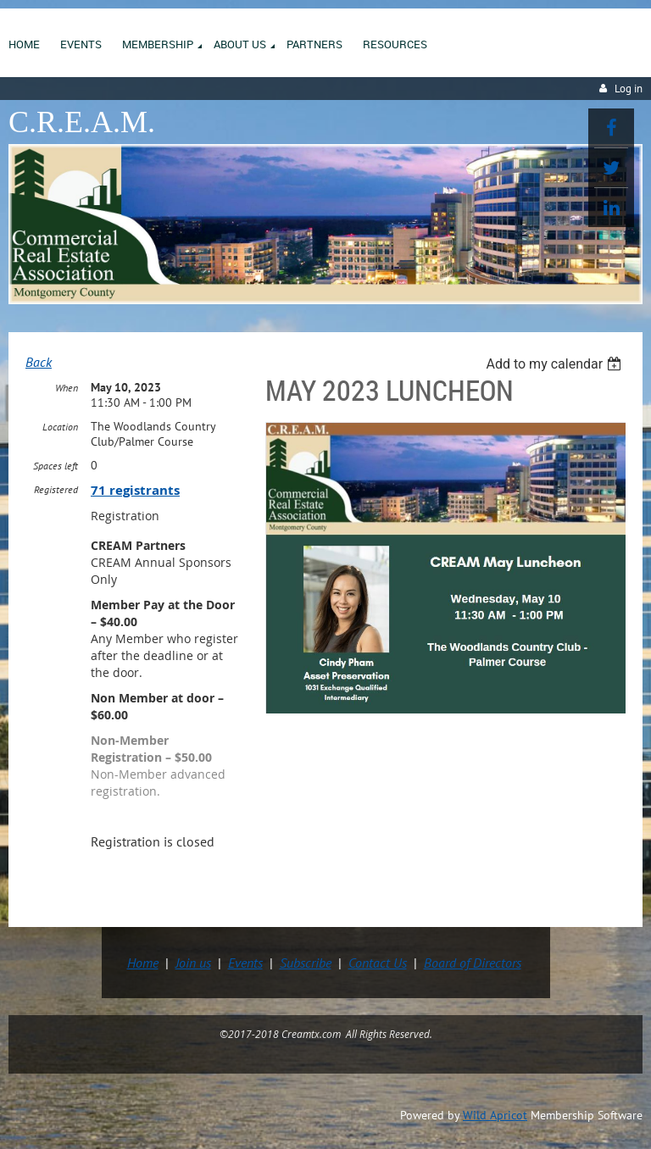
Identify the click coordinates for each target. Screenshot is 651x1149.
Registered (56, 489)
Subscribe (305, 962)
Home (143, 962)
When (66, 387)
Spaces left (55, 465)
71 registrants (135, 490)
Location (60, 426)
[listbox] (556, 364)
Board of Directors (472, 962)
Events (245, 962)
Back (38, 361)
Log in (629, 88)
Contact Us (377, 962)
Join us (193, 962)
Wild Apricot (495, 1115)
